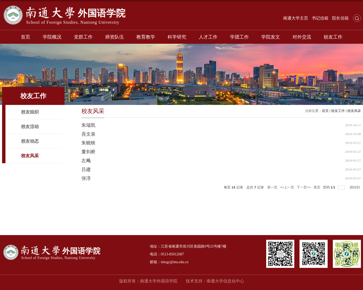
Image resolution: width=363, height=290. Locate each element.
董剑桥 (88, 151)
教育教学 (145, 37)
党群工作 (83, 37)
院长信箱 (340, 18)
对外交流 (301, 37)
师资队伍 (114, 37)
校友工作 (333, 37)
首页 (25, 37)
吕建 (86, 169)
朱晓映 (88, 143)
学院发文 (270, 37)
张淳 (86, 178)
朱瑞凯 (88, 125)
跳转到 (355, 187)
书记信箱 (320, 18)
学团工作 (239, 37)
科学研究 (177, 37)
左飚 (86, 160)
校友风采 (354, 111)
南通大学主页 (295, 18)
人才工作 (208, 37)
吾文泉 (88, 134)
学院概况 (52, 37)
